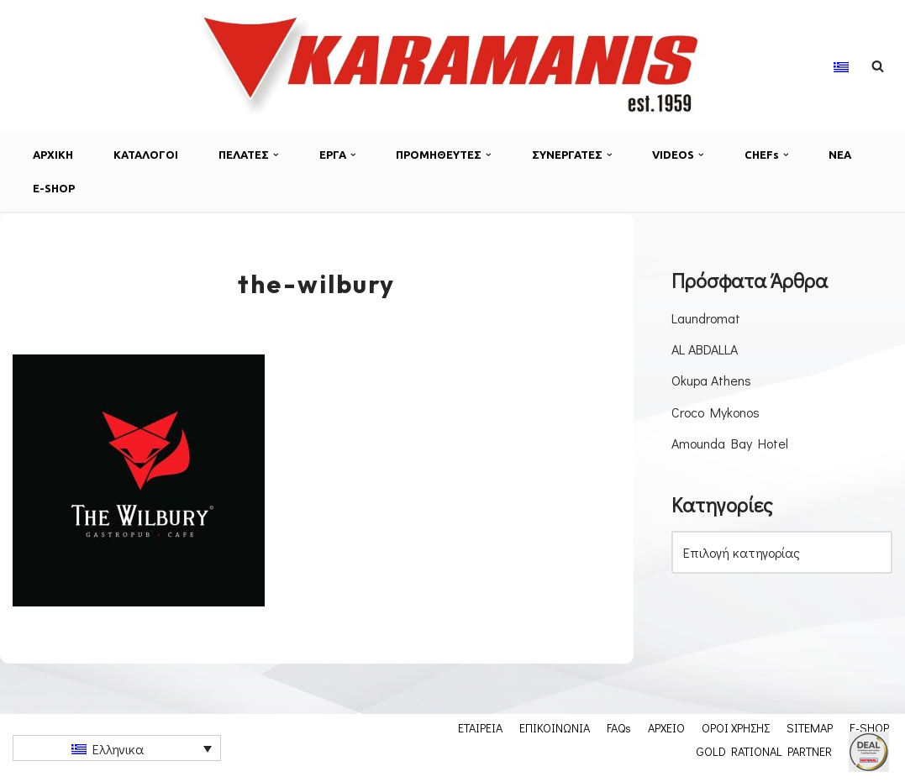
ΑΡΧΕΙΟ (666, 727)
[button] (276, 155)
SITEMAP (810, 727)
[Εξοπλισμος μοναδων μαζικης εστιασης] (453, 65)
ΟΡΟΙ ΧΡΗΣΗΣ (736, 727)
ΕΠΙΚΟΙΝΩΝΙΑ (554, 727)
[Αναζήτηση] (877, 66)
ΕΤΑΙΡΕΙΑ (480, 727)
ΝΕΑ (840, 154)
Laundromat (705, 318)
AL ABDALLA (704, 349)
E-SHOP (54, 188)
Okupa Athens (711, 380)
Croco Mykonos (715, 412)
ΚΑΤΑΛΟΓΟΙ (145, 154)
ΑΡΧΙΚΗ (53, 154)
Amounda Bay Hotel (729, 443)
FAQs (619, 727)
